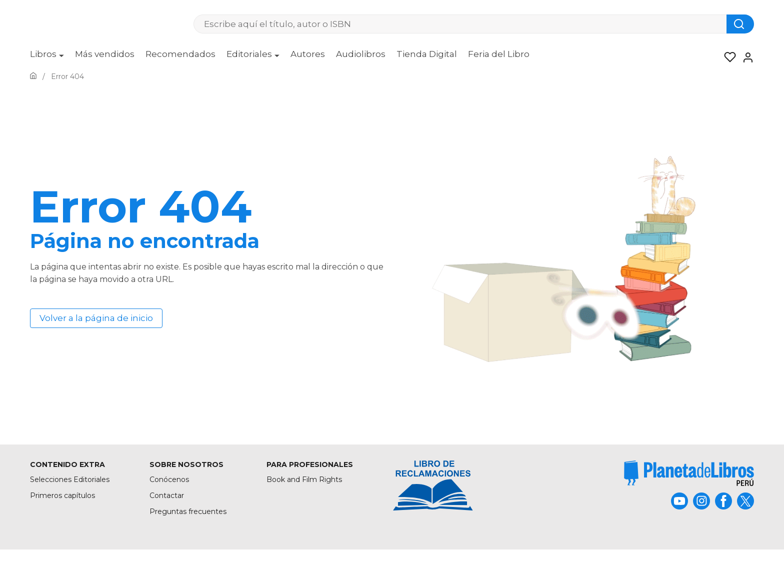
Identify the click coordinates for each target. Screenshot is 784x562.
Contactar (167, 495)
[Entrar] (745, 58)
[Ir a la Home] (33, 76)
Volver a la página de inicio (96, 318)
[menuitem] (47, 57)
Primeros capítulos (62, 495)
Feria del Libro (499, 54)
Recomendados (181, 54)
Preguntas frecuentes (188, 511)
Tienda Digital (426, 54)
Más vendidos (104, 54)
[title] (689, 473)
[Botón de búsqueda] (740, 24)
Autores (307, 54)
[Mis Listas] (727, 58)
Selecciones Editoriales (70, 479)
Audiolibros (361, 54)
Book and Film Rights (304, 479)
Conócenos (169, 479)
